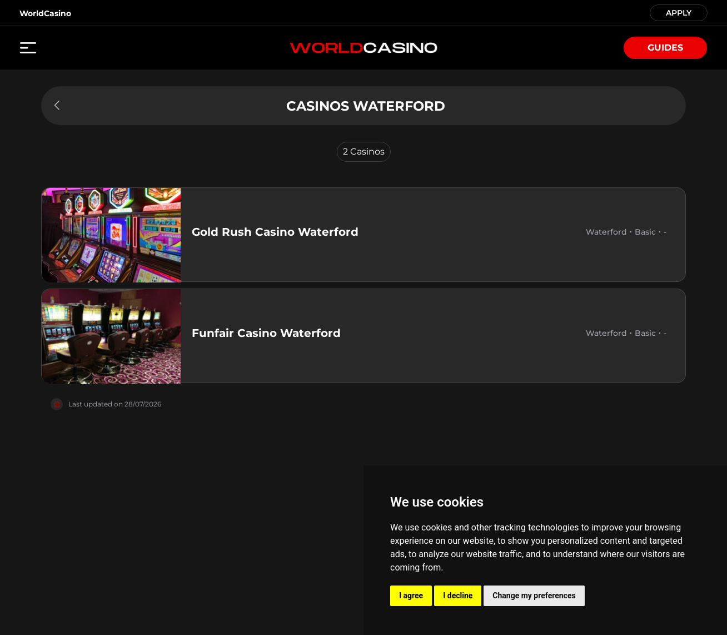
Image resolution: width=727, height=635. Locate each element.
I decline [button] (457, 595)
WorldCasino (45, 13)
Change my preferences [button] (533, 595)
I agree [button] (411, 595)
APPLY (678, 12)
